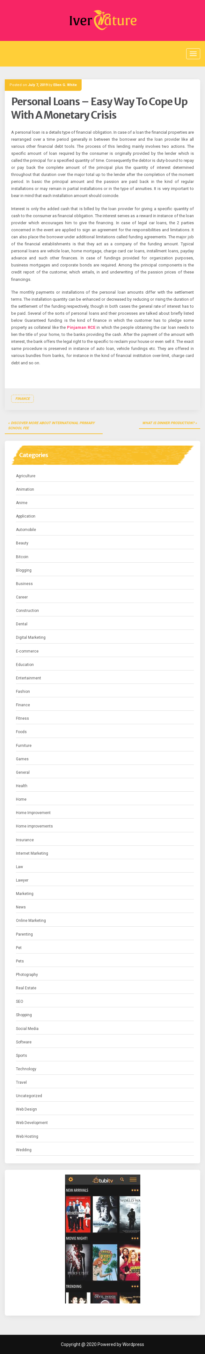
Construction (27, 610)
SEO (19, 1001)
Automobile (26, 529)
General (23, 772)
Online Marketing (31, 920)
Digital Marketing (31, 637)
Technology (26, 1069)
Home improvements (34, 826)
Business (24, 584)
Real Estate (26, 988)
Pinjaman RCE (81, 327)
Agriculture (25, 476)
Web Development (32, 1122)
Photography (27, 974)
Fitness (22, 718)
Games (22, 759)
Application (25, 516)
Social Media (27, 1028)
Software (24, 1042)
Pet (19, 948)
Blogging (24, 570)
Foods (21, 732)
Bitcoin (22, 557)
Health (21, 786)
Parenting (24, 934)
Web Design (26, 1109)
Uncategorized (29, 1096)
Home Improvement (33, 813)
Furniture (24, 745)
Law (19, 867)
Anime (21, 503)
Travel (21, 1082)
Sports (21, 1055)
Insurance (25, 840)
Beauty (22, 543)
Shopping (24, 1015)
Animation (25, 489)
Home (21, 799)
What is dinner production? (168, 423)
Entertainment (28, 678)
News (21, 907)
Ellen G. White (65, 85)
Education (25, 664)
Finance (22, 399)
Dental (21, 624)
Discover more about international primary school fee (51, 425)
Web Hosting (27, 1136)
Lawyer (22, 880)
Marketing (24, 893)
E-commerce (27, 651)
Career (22, 597)
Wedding (24, 1150)
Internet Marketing (32, 853)
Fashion (23, 691)
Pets (20, 961)
